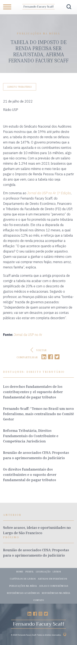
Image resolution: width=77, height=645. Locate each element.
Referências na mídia (56, 592)
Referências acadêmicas (23, 592)
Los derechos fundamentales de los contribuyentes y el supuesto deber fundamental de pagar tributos (33, 391)
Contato (38, 600)
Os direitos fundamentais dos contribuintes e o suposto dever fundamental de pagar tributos (29, 474)
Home (19, 571)
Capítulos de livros (23, 578)
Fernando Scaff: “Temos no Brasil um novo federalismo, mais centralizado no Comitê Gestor (38, 413)
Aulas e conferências (53, 585)
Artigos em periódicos (52, 578)
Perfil (29, 571)
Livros (57, 571)
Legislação (43, 571)
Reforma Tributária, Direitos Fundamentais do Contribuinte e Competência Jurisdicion (30, 435)
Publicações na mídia (23, 585)
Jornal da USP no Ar (28, 335)
